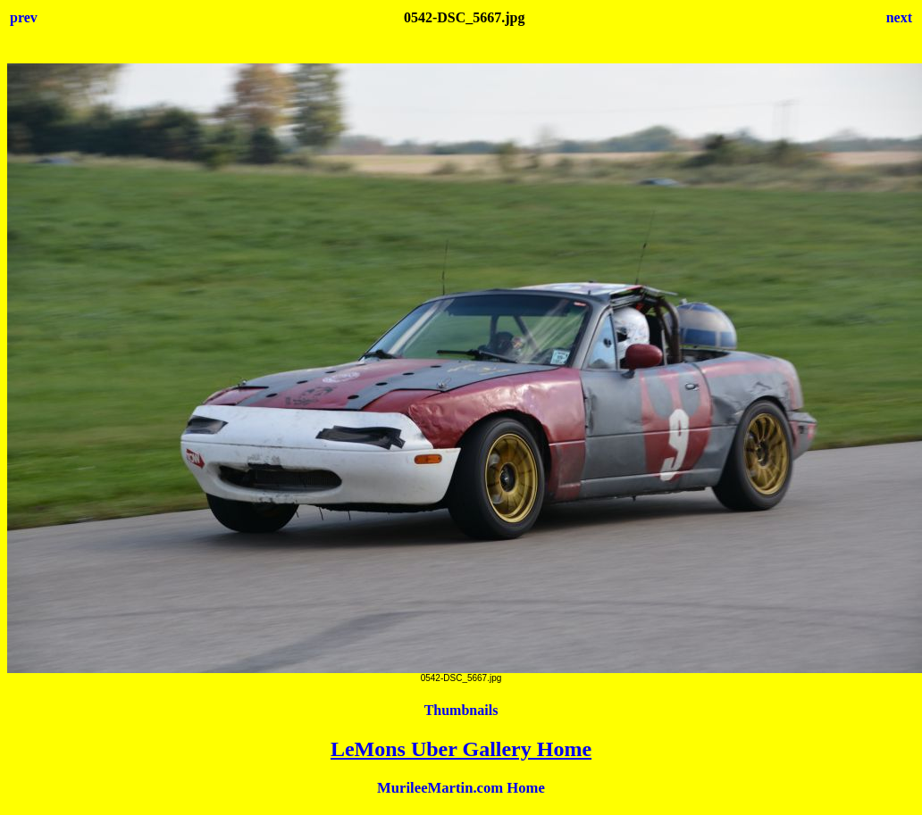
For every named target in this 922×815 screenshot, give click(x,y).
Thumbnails (461, 710)
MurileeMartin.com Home (461, 787)
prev (24, 17)
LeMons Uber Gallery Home (461, 749)
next (899, 17)
